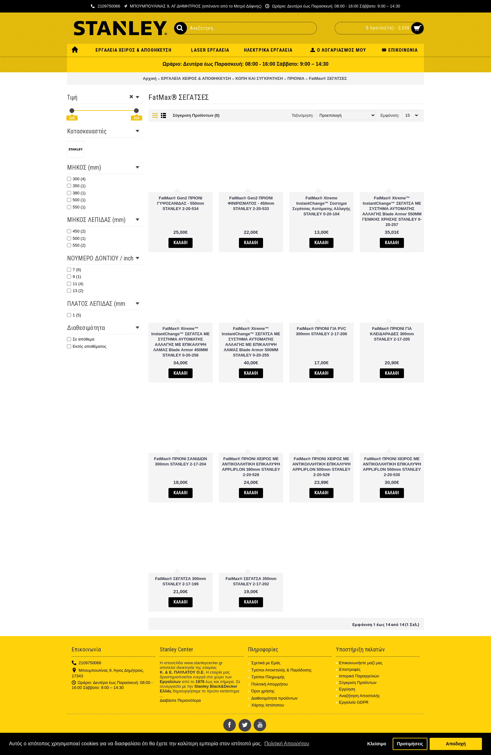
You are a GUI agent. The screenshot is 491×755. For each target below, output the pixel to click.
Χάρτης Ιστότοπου (266, 705)
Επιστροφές (348, 669)
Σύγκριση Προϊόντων (356, 682)
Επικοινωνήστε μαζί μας (359, 662)
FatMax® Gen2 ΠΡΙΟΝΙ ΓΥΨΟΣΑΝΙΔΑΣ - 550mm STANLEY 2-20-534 (180, 203)
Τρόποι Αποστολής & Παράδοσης (280, 670)
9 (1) (74, 276)
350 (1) (76, 185)
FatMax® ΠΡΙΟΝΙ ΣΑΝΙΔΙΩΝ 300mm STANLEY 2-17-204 (180, 461)
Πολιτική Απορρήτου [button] (286, 743)
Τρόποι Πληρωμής (266, 677)
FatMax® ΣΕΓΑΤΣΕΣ (328, 78)
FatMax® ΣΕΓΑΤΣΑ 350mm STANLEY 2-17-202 (251, 581)
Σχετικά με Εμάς (264, 663)
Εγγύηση (345, 689)
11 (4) (75, 283)
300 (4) (76, 179)
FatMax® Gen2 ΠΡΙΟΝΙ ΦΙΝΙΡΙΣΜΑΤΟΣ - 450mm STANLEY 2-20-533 (251, 203)
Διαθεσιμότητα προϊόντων (273, 698)
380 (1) (76, 193)
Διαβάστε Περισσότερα (180, 700)
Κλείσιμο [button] (376, 743)
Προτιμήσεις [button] (410, 743)
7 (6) (74, 269)
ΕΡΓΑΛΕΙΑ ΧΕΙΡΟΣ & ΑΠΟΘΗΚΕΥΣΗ (196, 78)
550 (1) (76, 207)
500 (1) (76, 200)
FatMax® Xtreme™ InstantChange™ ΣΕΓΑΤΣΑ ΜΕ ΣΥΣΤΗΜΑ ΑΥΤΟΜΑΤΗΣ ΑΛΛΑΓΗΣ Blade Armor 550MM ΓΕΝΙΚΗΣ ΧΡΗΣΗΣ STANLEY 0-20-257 (392, 211)
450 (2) (76, 231)
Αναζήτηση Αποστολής (358, 695)
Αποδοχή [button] (456, 743)
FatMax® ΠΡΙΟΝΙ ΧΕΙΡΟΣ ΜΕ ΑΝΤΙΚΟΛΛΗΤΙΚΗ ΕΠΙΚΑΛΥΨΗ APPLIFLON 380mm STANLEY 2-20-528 (251, 466)
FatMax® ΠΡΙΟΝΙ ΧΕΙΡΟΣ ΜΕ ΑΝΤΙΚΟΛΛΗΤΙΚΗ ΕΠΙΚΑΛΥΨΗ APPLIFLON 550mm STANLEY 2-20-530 (392, 466)
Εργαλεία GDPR (352, 702)
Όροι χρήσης (261, 691)
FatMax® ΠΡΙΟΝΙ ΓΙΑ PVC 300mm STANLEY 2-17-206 (321, 331)
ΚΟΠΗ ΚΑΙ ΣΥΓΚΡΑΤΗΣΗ (259, 78)
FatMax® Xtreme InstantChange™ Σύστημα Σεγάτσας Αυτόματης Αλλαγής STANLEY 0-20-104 (321, 206)
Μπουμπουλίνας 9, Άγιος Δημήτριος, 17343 (108, 673)
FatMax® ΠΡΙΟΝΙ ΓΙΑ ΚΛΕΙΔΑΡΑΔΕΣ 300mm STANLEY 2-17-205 (392, 334)
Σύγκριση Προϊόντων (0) (196, 115)
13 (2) (75, 290)
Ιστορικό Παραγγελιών (357, 676)
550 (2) (76, 245)
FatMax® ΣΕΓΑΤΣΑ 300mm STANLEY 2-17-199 (180, 581)
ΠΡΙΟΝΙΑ (295, 78)
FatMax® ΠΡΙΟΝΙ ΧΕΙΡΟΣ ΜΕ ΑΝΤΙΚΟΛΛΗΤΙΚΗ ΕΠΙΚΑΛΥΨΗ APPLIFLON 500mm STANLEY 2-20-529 (321, 466)
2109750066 (86, 663)
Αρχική (150, 78)
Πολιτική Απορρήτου (268, 684)
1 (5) (74, 315)
